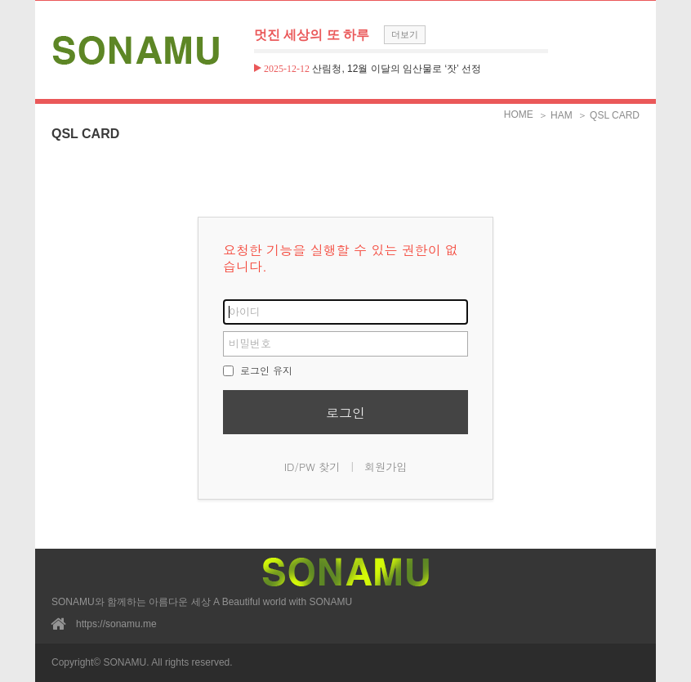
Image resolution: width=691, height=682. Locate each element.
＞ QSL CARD (608, 115)
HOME (518, 114)
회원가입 (385, 466)
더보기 (404, 34)
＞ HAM (555, 115)
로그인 (345, 412)
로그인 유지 (257, 370)
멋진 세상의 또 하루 (311, 35)
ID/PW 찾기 (312, 466)
